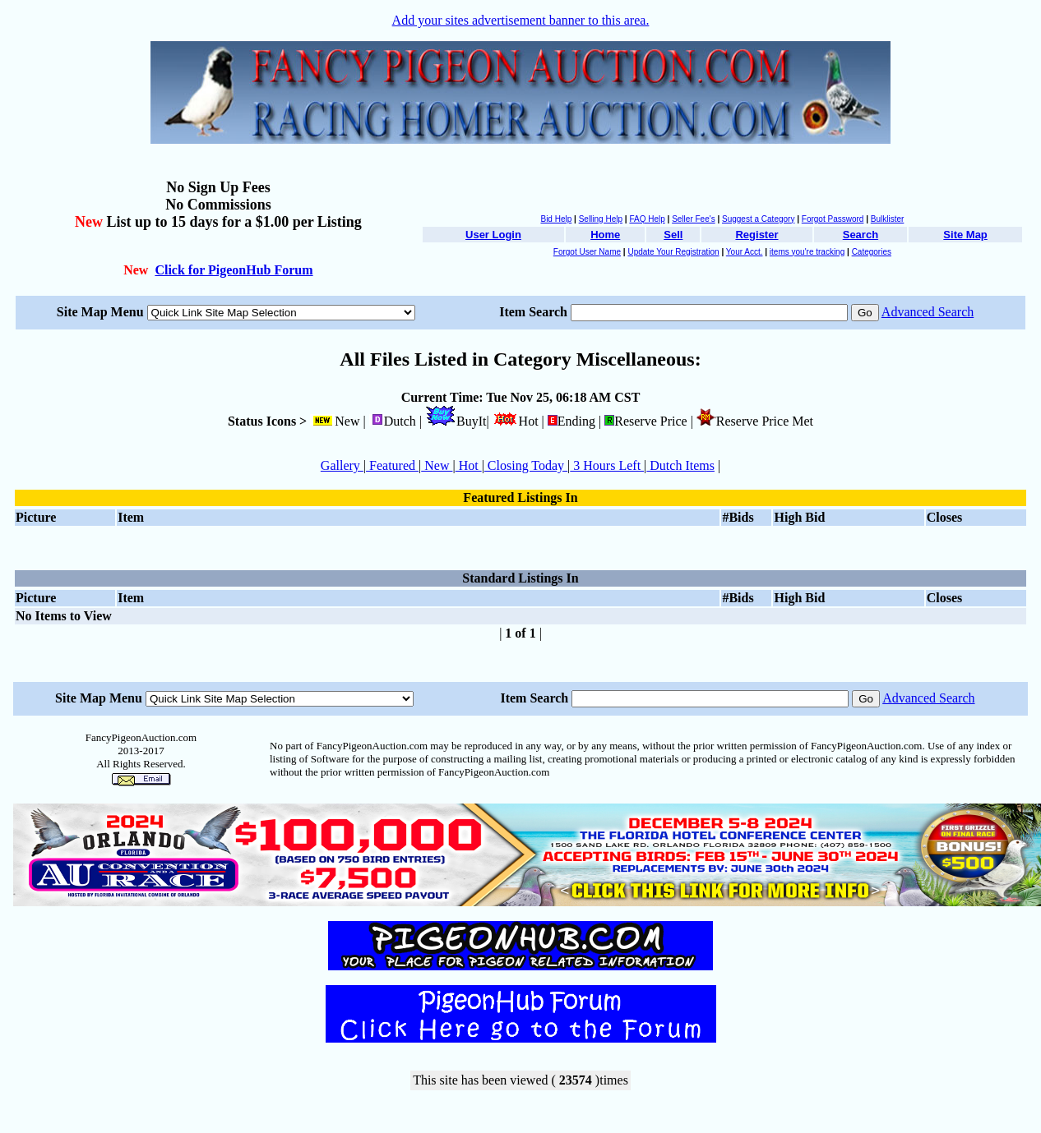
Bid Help (555, 218)
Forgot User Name (587, 251)
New (436, 465)
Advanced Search (927, 312)
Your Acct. (744, 251)
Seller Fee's (693, 218)
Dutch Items (680, 465)
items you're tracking (807, 251)
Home (605, 234)
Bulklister (888, 218)
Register (756, 234)
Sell (673, 234)
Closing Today (525, 465)
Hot (469, 465)
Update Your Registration (673, 251)
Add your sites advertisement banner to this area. (521, 20)
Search (860, 234)
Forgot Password (833, 218)
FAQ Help (646, 218)
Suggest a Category (758, 218)
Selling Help (600, 218)
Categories (871, 251)
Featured (392, 465)
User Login (493, 234)
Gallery (342, 465)
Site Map (965, 234)
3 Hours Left (607, 465)
